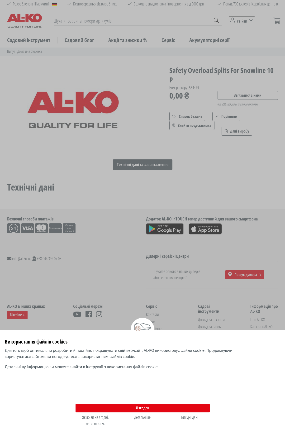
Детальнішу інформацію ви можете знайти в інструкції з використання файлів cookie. (82, 366)
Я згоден (142, 408)
